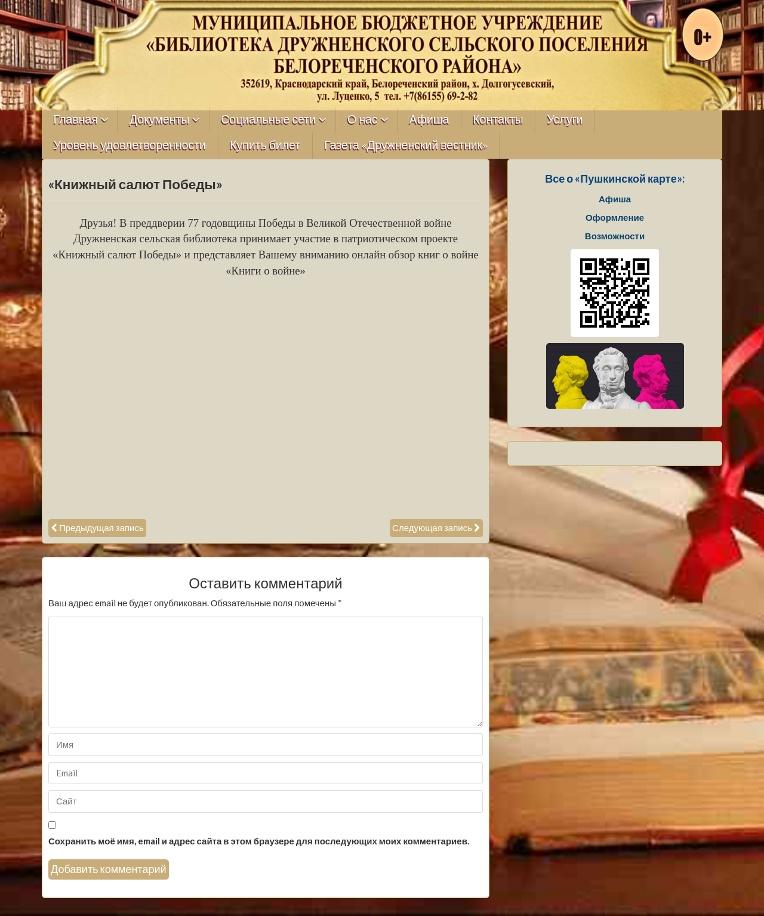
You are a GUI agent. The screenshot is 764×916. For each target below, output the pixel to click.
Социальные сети (268, 119)
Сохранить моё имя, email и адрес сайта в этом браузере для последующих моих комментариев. (258, 840)
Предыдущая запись (101, 527)
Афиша (429, 119)
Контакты (498, 119)
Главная (76, 119)
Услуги (565, 119)
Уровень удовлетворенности (130, 145)
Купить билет (265, 145)
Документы (160, 119)
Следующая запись (432, 527)
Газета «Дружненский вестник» (406, 145)
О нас (362, 119)
